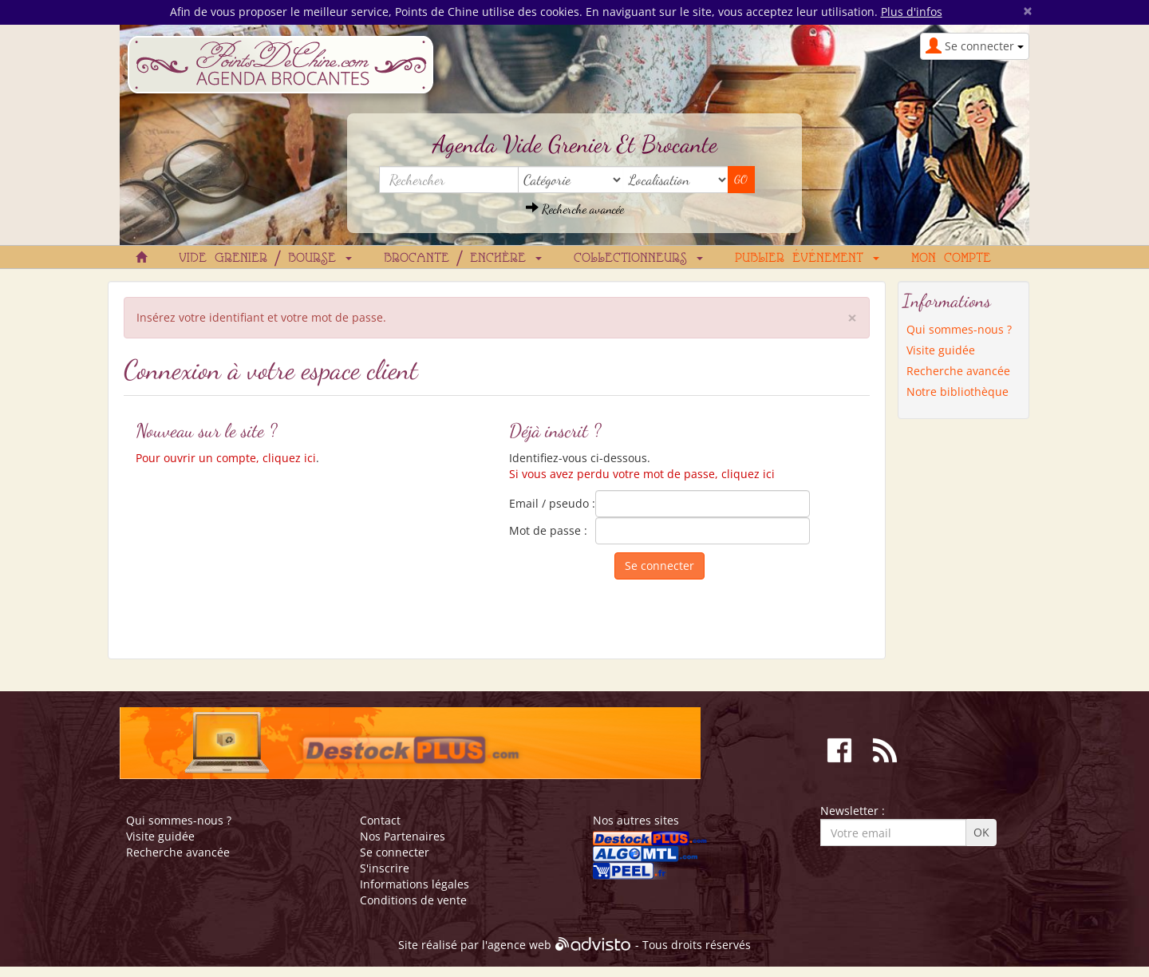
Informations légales (414, 884)
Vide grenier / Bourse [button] (265, 259)
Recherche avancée (575, 208)
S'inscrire (384, 868)
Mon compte (951, 259)
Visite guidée (940, 350)
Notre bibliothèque (957, 391)
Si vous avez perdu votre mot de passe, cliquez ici (642, 473)
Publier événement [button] (807, 259)
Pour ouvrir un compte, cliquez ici (226, 457)
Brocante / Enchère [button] (463, 259)
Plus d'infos (911, 11)
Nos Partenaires (402, 836)
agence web (519, 945)
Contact (380, 820)
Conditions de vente (413, 900)
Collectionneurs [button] (638, 259)
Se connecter (394, 852)
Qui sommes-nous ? (959, 329)
